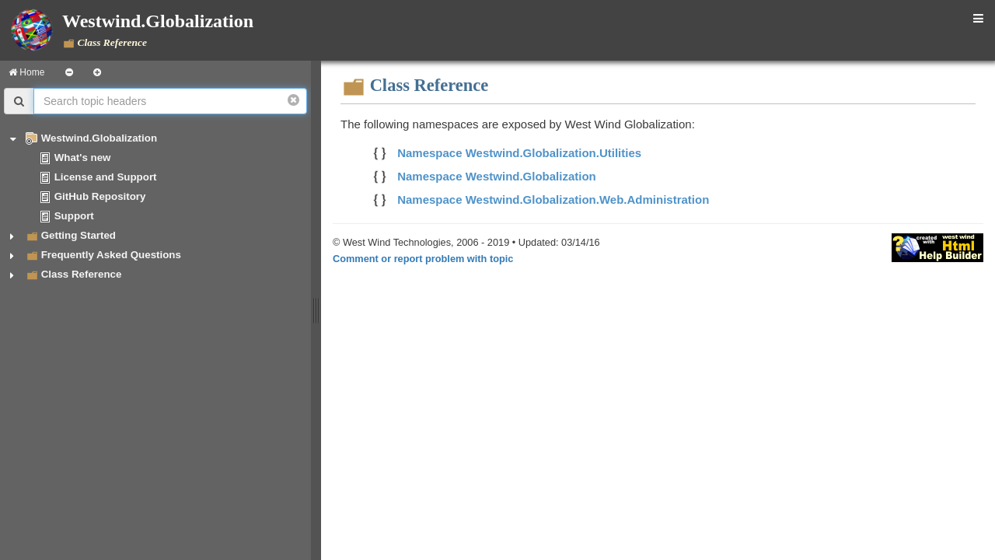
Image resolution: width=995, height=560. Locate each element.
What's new (82, 157)
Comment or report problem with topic (423, 258)
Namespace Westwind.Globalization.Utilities (519, 152)
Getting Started (78, 235)
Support (74, 216)
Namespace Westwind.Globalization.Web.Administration (553, 199)
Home (26, 72)
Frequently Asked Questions (111, 255)
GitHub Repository (100, 196)
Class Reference (81, 274)
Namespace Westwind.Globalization (496, 176)
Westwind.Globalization (99, 138)
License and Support (105, 177)
